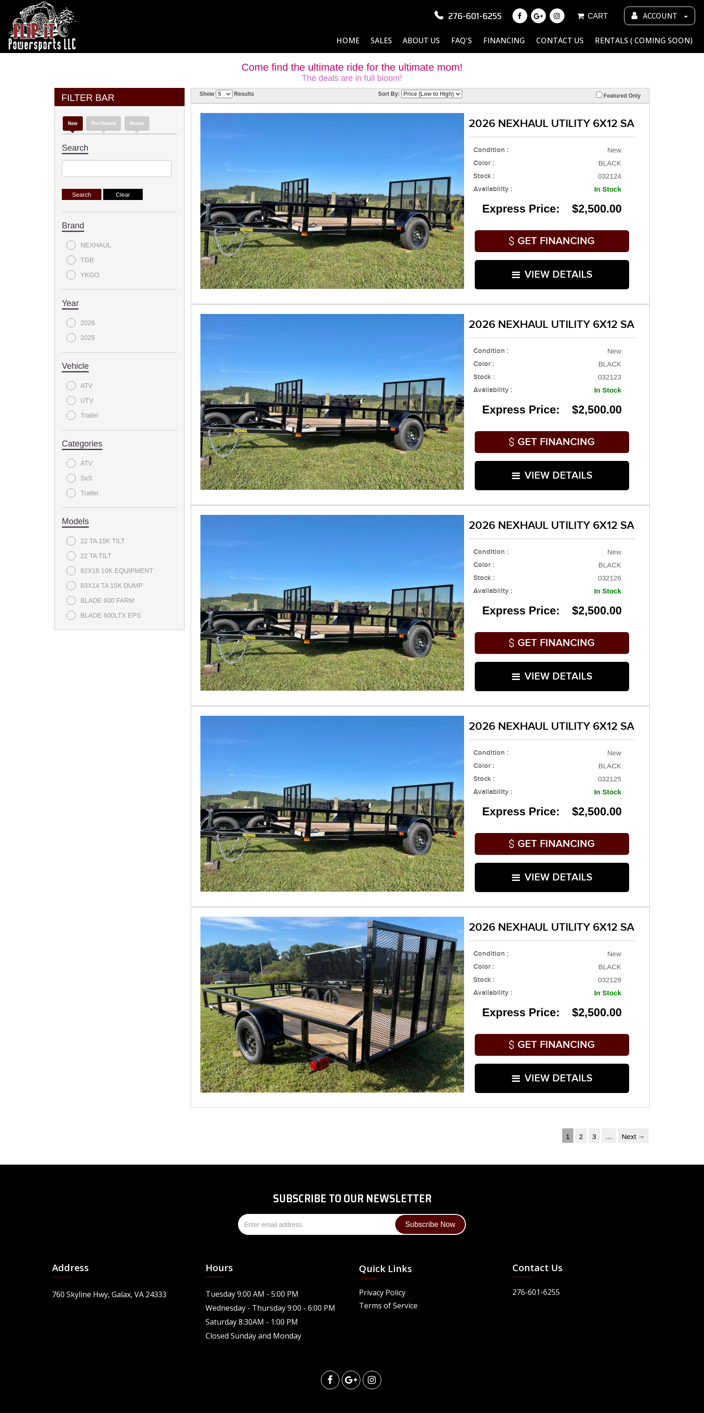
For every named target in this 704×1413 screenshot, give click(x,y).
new (73, 123)
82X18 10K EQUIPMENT (109, 570)
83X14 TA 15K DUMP (104, 585)
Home (347, 40)
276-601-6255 (467, 15)
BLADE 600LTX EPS (103, 615)
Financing (504, 40)
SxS (79, 478)
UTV (79, 400)
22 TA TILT (89, 555)
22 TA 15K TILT (95, 541)
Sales (381, 40)
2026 (80, 322)
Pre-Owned (103, 123)
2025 (80, 337)
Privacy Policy (382, 1264)
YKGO (82, 275)
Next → (633, 1108)
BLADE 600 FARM (100, 600)
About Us (421, 40)
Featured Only (618, 95)
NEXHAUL (88, 245)
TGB (80, 260)
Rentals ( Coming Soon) (643, 40)
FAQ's (461, 40)
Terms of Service (388, 1277)
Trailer (82, 415)
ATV (79, 385)
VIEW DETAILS (552, 269)
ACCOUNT (659, 16)
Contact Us (560, 40)
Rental (137, 123)
